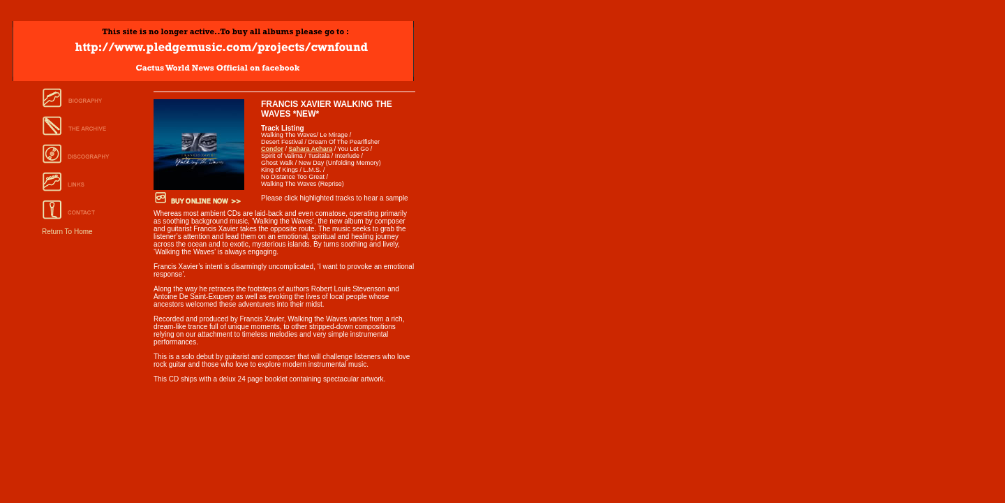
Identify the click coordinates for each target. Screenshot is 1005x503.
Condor (272, 148)
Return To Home (67, 231)
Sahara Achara (311, 148)
